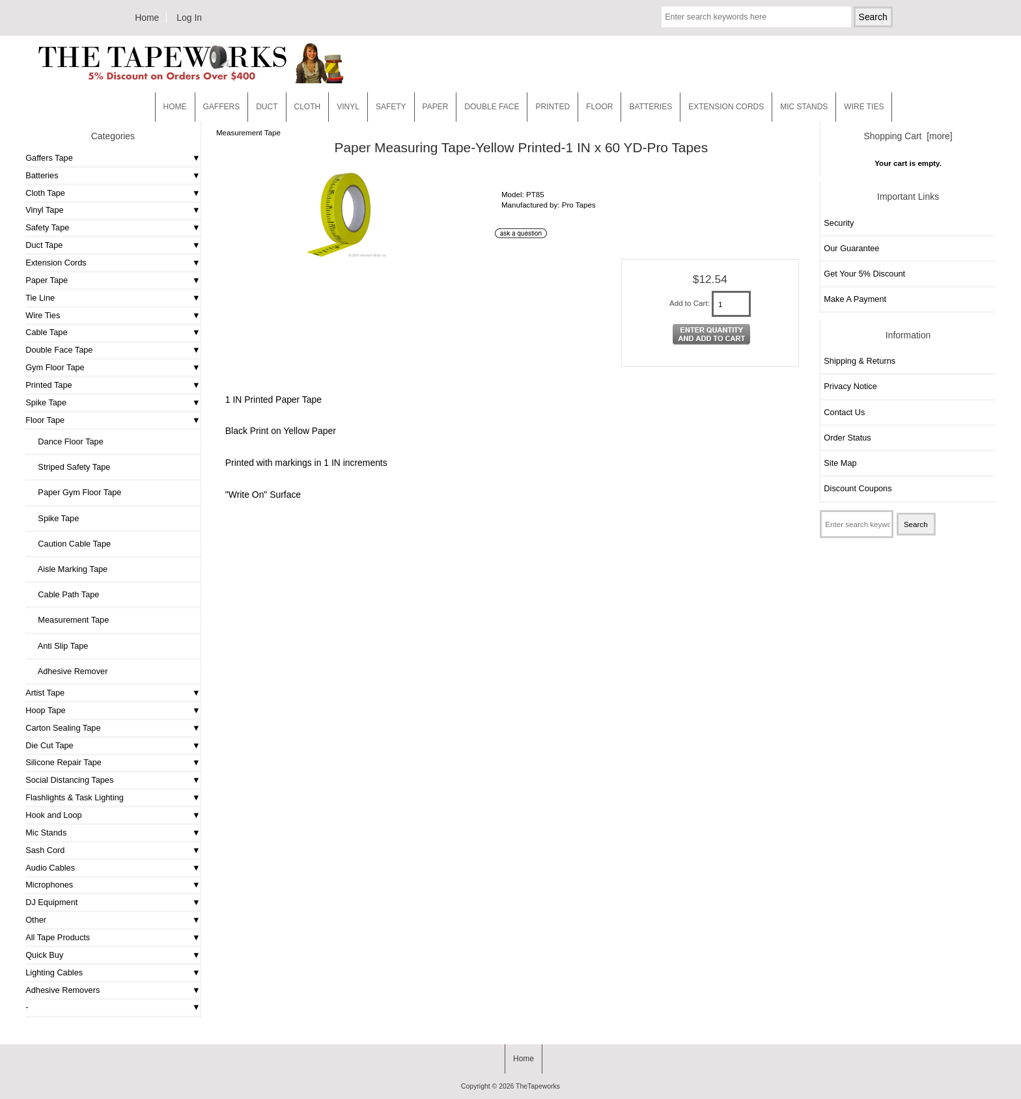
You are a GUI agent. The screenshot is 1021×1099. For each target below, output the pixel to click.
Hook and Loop (53, 815)
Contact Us (844, 412)
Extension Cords (56, 262)
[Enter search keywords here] (756, 17)
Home (147, 17)
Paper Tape (46, 280)
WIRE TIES (864, 106)
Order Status (847, 437)
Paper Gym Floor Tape (75, 492)
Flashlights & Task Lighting (74, 797)
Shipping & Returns (859, 361)
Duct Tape (44, 245)
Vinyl (348, 106)
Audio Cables (50, 868)
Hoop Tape (45, 710)
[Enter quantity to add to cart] (731, 304)
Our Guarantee (851, 248)
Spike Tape (45, 402)
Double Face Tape (58, 350)
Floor (599, 106)
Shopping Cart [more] (908, 136)
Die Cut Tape (49, 745)
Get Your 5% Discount (864, 273)
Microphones (49, 884)
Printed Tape (48, 385)
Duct (266, 106)
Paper (436, 106)
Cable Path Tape (64, 594)
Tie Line (40, 298)
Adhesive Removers (62, 990)
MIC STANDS (804, 106)
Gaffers (221, 106)
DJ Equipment (51, 902)
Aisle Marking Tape (68, 569)
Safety (391, 106)
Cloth (307, 106)
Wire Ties (42, 315)
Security (839, 223)
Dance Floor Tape (66, 441)
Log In (189, 17)
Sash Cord (44, 850)
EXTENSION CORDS (726, 106)
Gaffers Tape (49, 158)
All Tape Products (57, 937)
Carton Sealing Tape (62, 728)
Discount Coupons (857, 488)
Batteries (650, 106)
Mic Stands (45, 832)
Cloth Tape (45, 193)
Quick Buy (44, 955)
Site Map (840, 463)
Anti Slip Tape (58, 646)
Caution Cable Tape (70, 544)
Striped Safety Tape (69, 467)
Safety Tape (47, 227)
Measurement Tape (248, 132)
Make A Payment (855, 299)
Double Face (491, 106)
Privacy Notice (850, 386)
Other (35, 920)
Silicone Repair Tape (63, 762)
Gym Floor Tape (54, 367)
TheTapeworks (538, 1086)
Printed (552, 106)
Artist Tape (44, 693)
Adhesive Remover (68, 671)
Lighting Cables (54, 972)
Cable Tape (46, 332)
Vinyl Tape (44, 210)
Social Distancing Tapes (69, 780)
